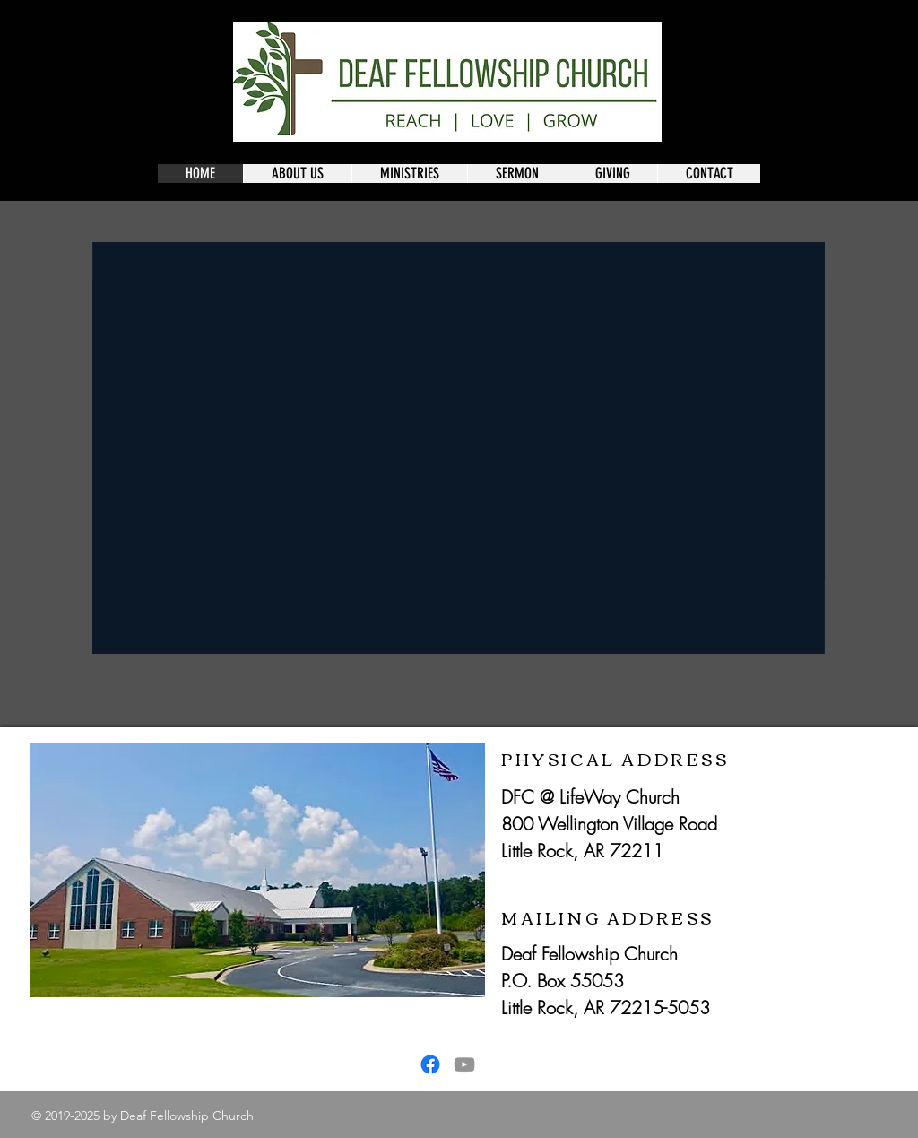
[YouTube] (464, 1064)
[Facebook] (430, 1064)
